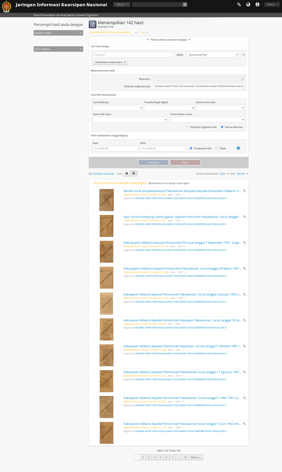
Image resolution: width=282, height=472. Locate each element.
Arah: (233, 173)
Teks (36, 58)
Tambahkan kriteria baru (110, 62)
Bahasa (248, 4)
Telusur (121, 4)
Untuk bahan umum (181, 114)
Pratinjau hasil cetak (101, 173)
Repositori (144, 79)
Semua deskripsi (232, 127)
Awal (95, 143)
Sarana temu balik (205, 102)
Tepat (220, 148)
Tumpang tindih (200, 148)
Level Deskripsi (101, 102)
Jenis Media (42, 48)
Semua (38, 37)
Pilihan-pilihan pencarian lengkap (169, 39)
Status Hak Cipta (102, 114)
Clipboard (239, 4)
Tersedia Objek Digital (156, 102)
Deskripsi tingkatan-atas (137, 86)
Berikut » (196, 457)
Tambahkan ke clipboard (244, 191)
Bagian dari (43, 32)
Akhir (143, 143)
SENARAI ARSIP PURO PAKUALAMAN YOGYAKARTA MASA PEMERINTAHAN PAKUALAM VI (82, 42)
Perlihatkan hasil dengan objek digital (169, 183)
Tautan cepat (257, 4)
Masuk (271, 4)
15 (185, 457)
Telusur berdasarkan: (207, 173)
